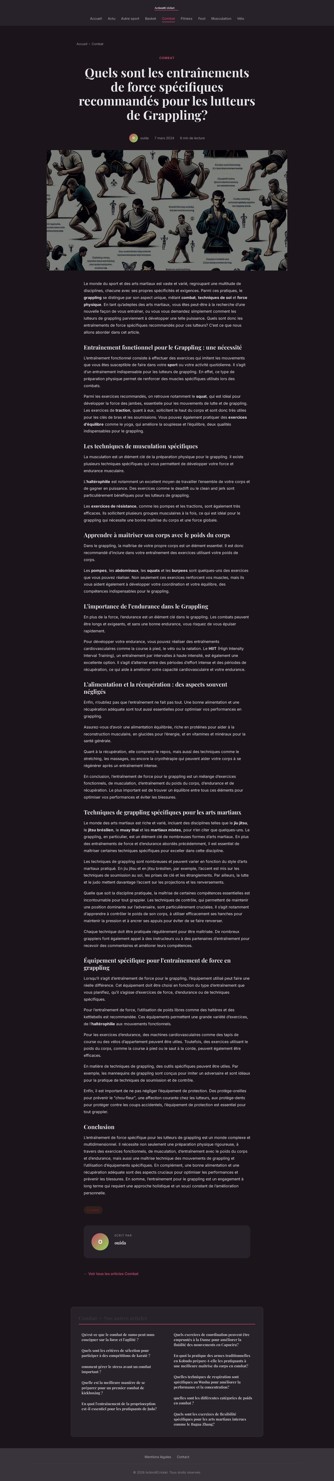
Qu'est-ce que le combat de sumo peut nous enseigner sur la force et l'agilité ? (118, 1337)
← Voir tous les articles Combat (111, 1273)
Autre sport (130, 18)
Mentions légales (158, 1457)
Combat (168, 18)
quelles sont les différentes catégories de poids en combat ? (213, 1400)
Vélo (240, 18)
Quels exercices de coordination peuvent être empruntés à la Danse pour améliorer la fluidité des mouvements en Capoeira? (212, 1339)
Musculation (221, 18)
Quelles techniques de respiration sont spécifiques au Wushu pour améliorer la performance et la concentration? (207, 1381)
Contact (183, 1457)
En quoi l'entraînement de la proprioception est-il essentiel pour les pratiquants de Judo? (119, 1406)
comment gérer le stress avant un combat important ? (116, 1369)
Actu (111, 18)
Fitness (187, 18)
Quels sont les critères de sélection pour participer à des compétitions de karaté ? (116, 1353)
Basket (150, 18)
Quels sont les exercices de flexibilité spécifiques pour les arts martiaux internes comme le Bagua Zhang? (210, 1419)
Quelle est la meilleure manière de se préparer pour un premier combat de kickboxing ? (113, 1387)
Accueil (96, 18)
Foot (202, 18)
